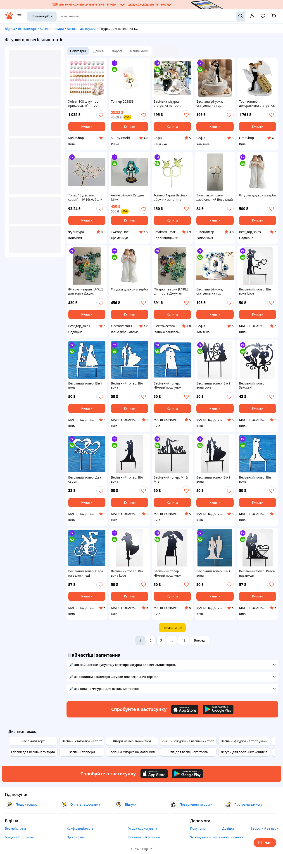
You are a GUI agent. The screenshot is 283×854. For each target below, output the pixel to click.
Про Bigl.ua (75, 837)
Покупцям (198, 828)
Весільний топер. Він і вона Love (256, 291)
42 (183, 640)
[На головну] (9, 18)
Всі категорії (27, 28)
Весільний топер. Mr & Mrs (171, 479)
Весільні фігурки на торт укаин (244, 741)
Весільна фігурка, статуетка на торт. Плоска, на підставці (169, 103)
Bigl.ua (10, 28)
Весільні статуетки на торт (82, 741)
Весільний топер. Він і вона (85, 385)
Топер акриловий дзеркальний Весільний (214, 197)
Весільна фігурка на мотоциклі (132, 752)
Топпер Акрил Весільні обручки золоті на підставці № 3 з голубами (171, 197)
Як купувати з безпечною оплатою (216, 837)
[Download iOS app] (184, 709)
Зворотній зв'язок (264, 828)
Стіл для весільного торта (188, 752)
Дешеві (99, 51)
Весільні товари (52, 28)
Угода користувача (142, 828)
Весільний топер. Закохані (252, 385)
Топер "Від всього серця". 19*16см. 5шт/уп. (85, 197)
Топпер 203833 (122, 101)
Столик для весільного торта (33, 752)
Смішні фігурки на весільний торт (188, 741)
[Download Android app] (218, 709)
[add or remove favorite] (100, 114)
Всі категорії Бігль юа (144, 837)
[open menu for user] (252, 16)
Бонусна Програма (19, 837)
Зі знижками (138, 51)
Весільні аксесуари (81, 28)
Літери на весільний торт (132, 741)
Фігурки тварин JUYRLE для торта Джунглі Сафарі (85, 291)
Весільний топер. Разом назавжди (257, 573)
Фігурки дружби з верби (257, 195)
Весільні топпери (82, 752)
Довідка (228, 828)
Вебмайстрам (15, 828)
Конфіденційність (80, 828)
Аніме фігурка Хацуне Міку (127, 197)
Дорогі (117, 51)
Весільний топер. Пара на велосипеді (85, 573)
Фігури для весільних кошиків (244, 752)
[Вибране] (262, 17)
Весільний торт (33, 741)
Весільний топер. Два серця (84, 479)
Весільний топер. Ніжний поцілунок (167, 385)
